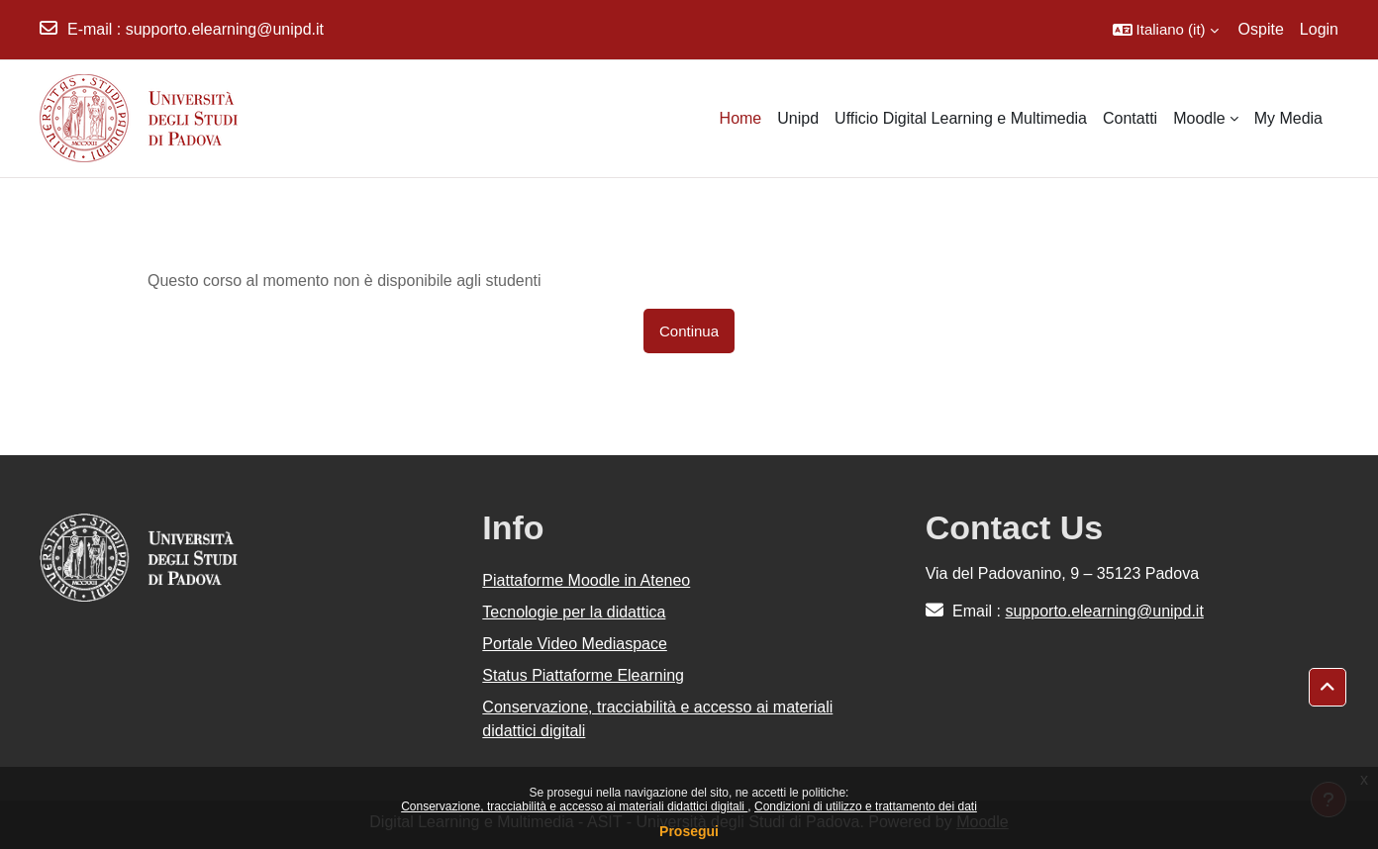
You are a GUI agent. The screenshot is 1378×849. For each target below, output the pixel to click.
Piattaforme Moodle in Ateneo (586, 580)
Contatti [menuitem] (1130, 118)
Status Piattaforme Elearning (583, 675)
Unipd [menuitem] (798, 118)
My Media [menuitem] (1288, 118)
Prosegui (689, 831)
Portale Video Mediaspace (574, 643)
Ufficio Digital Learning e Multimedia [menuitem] (961, 118)
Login (1319, 29)
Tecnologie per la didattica (573, 612)
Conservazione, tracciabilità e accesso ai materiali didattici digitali (574, 806)
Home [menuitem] (741, 118)
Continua (689, 331)
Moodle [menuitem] (1199, 118)
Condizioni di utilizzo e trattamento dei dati (865, 806)
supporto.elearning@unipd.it (225, 29)
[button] (1165, 29)
